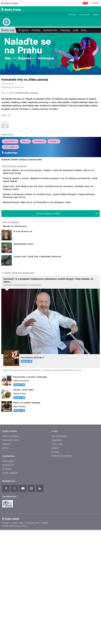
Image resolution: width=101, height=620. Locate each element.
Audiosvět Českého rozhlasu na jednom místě (21, 216)
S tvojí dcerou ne (22, 321)
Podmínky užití (32, 613)
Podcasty (7, 559)
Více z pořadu (10, 305)
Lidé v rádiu (57, 534)
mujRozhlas (7, 191)
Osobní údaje (18, 613)
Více (85, 30)
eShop (5, 538)
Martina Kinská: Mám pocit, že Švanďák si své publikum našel (47, 277)
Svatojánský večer (23, 334)
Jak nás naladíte (59, 526)
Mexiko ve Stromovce (25, 308)
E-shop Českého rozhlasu (18, 363)
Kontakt (55, 542)
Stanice (6, 534)
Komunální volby (10, 530)
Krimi (25, 198)
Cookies (5, 613)
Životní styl (7, 30)
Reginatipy (6, 87)
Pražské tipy (18, 87)
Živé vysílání (10, 203)
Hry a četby (10, 198)
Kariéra (55, 538)
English (45, 613)
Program (72, 15)
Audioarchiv (84, 15)
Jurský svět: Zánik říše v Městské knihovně (37, 346)
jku (9, 172)
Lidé (75, 30)
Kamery (96, 15)
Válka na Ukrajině (10, 526)
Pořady (36, 30)
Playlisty (65, 30)
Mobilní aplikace (10, 563)
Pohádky (39, 198)
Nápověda (57, 530)
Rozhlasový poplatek (62, 546)
